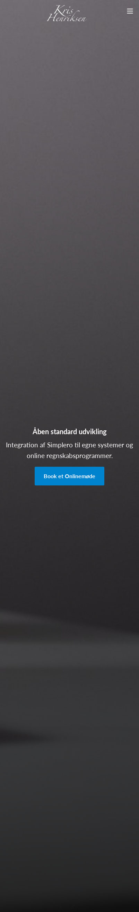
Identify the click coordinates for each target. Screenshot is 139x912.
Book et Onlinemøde (69, 476)
